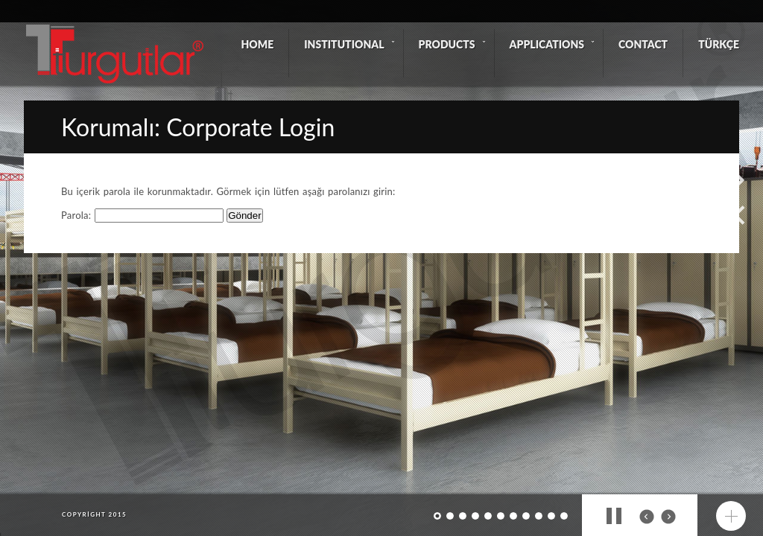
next (668, 517)
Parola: (142, 215)
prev (647, 517)
